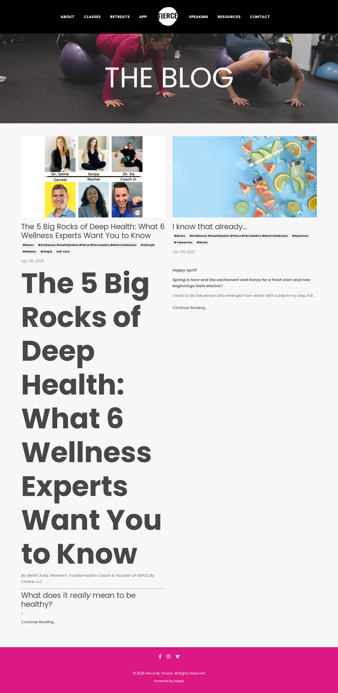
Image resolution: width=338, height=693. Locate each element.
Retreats (120, 16)
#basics (28, 245)
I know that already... (210, 226)
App (143, 16)
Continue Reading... (38, 622)
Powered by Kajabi (169, 681)
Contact (260, 16)
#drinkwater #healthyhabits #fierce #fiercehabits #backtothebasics (87, 245)
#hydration (300, 236)
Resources (229, 16)
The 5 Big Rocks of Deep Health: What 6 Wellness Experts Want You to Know (93, 231)
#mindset (29, 251)
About (67, 16)
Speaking (198, 16)
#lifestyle (147, 245)
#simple (46, 251)
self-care (62, 251)
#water (202, 242)
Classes (92, 16)
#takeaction (183, 242)
